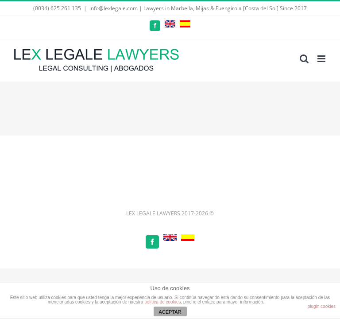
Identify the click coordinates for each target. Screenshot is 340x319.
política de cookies (162, 302)
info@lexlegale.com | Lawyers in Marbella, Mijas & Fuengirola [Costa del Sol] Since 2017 (198, 8)
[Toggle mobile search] (304, 58)
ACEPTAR (169, 312)
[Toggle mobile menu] (322, 58)
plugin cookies (322, 306)
